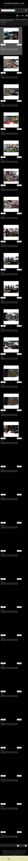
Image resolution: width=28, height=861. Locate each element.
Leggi (9, 859)
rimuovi (18, 859)
